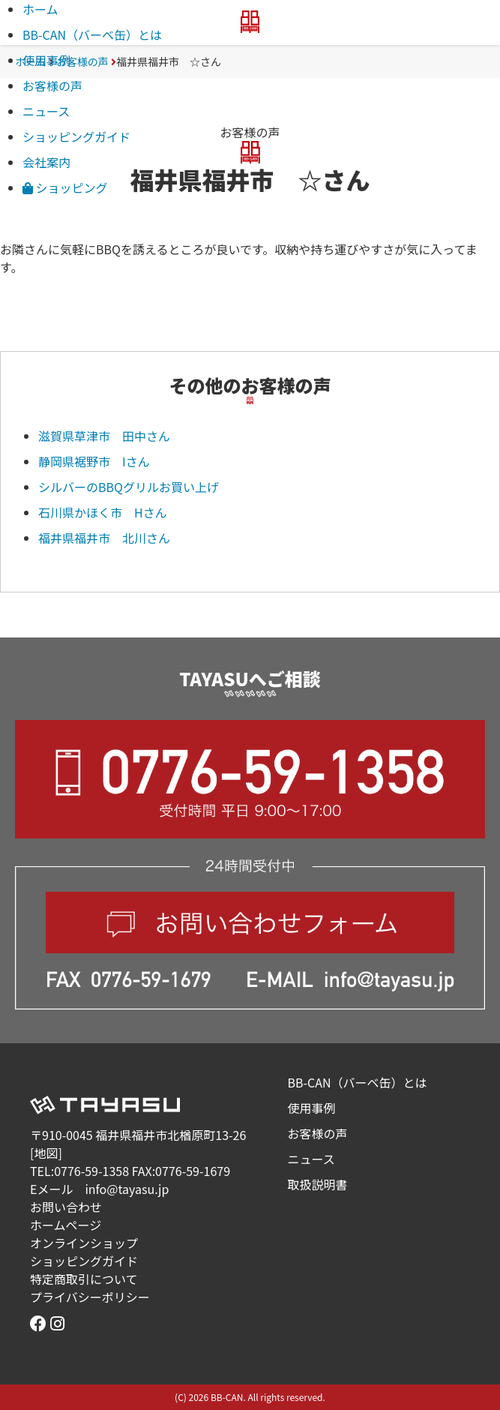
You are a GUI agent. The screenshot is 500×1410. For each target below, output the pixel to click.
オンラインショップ (84, 1243)
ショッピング (65, 187)
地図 (46, 1153)
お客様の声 (52, 85)
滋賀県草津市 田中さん (104, 436)
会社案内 (46, 162)
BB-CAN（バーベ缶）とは (92, 35)
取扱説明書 (318, 1184)
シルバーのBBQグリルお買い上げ (128, 487)
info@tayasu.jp (127, 1189)
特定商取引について (84, 1279)
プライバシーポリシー (90, 1297)
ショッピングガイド (76, 137)
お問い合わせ (66, 1207)
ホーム (40, 9)
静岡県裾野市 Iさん (100, 461)
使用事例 (46, 60)
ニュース (46, 111)
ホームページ (65, 1225)
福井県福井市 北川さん (104, 538)
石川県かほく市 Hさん (108, 512)
